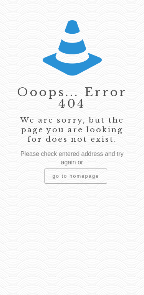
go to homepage (76, 176)
